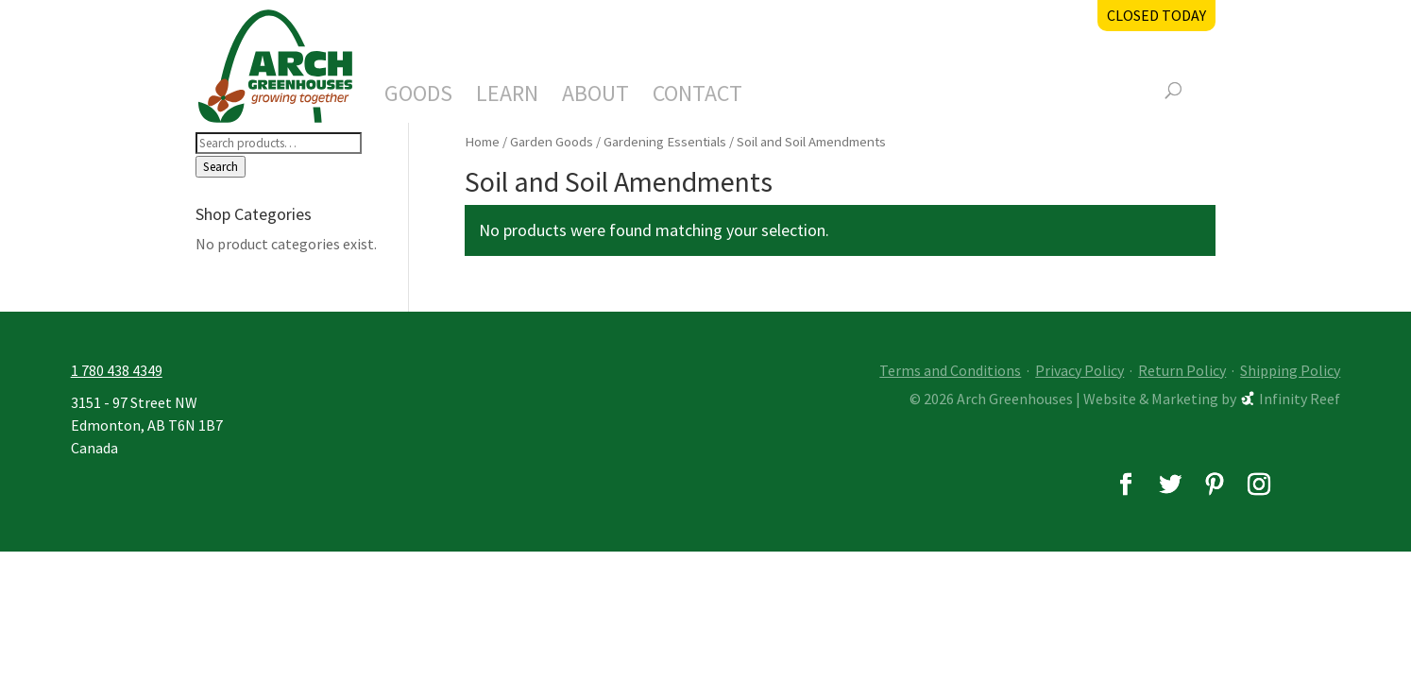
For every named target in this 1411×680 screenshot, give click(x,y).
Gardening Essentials (665, 141)
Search (220, 167)
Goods (418, 97)
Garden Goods (551, 141)
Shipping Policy (1290, 370)
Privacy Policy (1079, 370)
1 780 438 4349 (116, 370)
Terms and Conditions (950, 370)
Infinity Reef (1299, 398)
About (595, 97)
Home (482, 141)
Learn (507, 97)
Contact (697, 97)
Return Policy (1182, 370)
